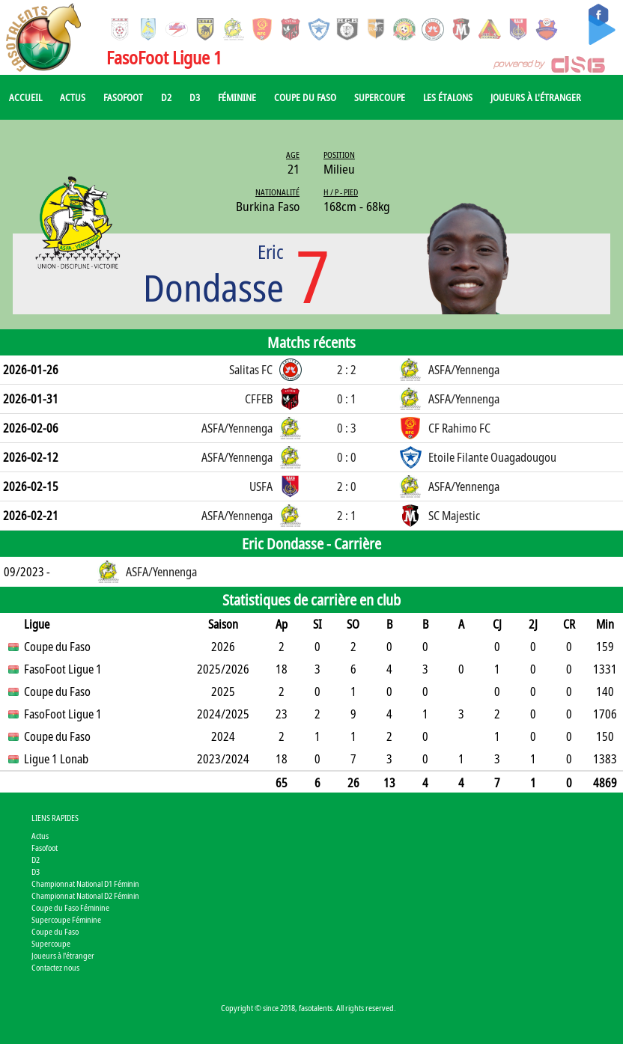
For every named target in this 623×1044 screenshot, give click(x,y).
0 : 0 (346, 457)
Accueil (25, 97)
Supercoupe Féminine (66, 919)
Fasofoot (123, 97)
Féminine (237, 97)
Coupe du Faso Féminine (70, 907)
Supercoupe (379, 97)
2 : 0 (346, 486)
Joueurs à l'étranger (535, 97)
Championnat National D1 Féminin (85, 883)
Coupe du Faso (305, 97)
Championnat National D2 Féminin (85, 895)
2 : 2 (346, 369)
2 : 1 (346, 515)
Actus (72, 97)
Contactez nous (55, 967)
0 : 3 (346, 428)
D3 (194, 97)
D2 (166, 97)
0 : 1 (346, 399)
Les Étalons (447, 97)
